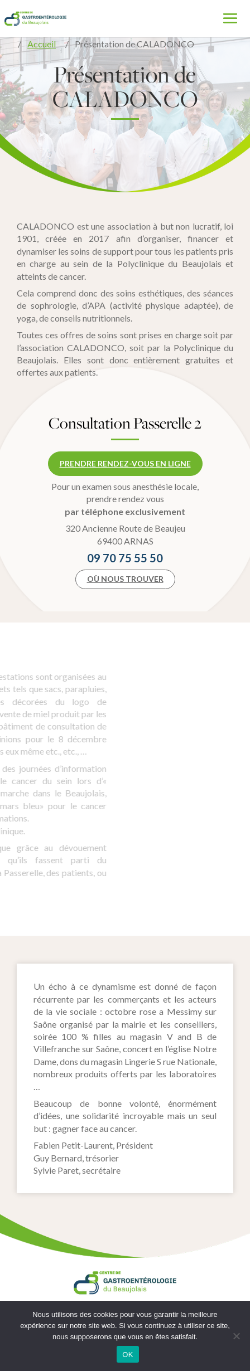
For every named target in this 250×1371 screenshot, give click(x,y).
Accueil (41, 43)
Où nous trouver (125, 579)
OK (127, 1354)
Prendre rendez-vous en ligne (125, 463)
